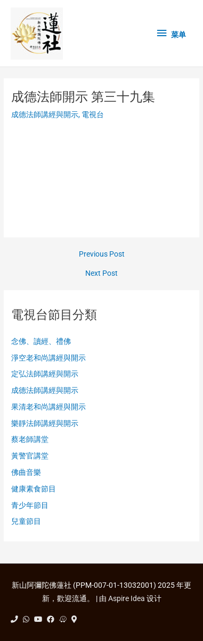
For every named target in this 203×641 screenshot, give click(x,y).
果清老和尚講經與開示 (48, 406)
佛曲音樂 (26, 472)
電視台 (93, 114)
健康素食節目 (33, 488)
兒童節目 (26, 521)
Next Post (101, 273)
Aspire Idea (126, 598)
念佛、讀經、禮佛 (41, 341)
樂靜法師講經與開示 (44, 423)
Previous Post (102, 254)
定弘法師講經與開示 (44, 373)
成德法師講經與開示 (44, 114)
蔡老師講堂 (29, 439)
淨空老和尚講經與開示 (48, 358)
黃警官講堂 (29, 455)
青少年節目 (29, 505)
